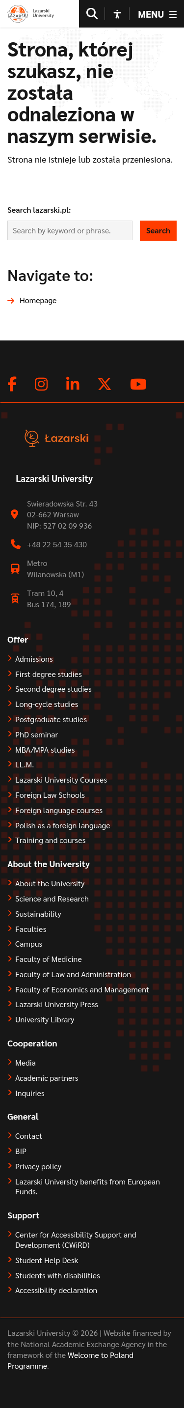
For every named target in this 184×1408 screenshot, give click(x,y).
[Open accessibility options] (117, 14)
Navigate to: (50, 274)
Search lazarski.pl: (39, 209)
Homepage (38, 300)
